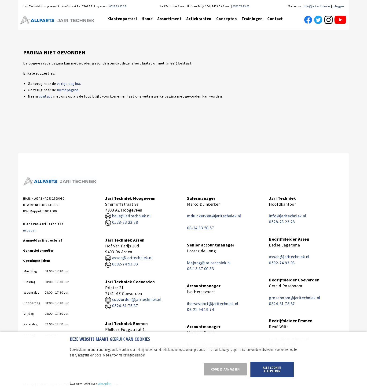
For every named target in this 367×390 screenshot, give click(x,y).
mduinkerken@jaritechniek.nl (214, 216)
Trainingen (252, 18)
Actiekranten (199, 18)
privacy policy (104, 383)
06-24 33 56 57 (200, 228)
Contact (275, 18)
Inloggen (338, 6)
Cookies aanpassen (225, 369)
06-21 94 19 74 (200, 309)
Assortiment (169, 18)
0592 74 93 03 (241, 6)
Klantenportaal (122, 18)
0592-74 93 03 (125, 264)
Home (147, 18)
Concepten (226, 18)
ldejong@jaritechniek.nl (209, 262)
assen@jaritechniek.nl (132, 257)
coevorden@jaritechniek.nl (136, 299)
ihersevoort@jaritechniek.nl (212, 303)
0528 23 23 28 (117, 6)
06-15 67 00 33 (200, 268)
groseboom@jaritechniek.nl (294, 297)
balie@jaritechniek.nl (127, 216)
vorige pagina (68, 83)
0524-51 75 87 (125, 305)
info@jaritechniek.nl (317, 6)
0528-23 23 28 (121, 222)
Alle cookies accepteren (272, 369)
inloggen (29, 230)
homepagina (67, 89)
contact (45, 96)
